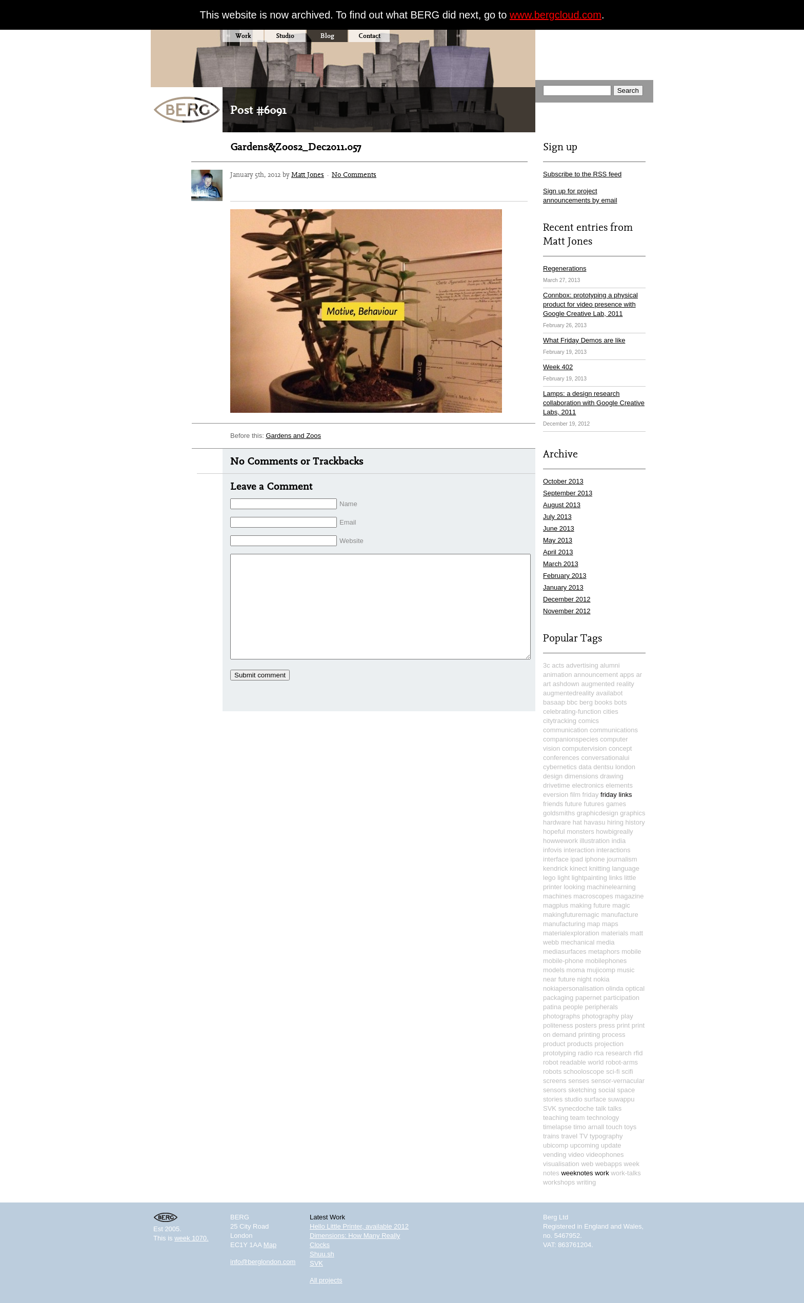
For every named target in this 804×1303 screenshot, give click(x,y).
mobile (631, 951)
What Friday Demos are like (584, 340)
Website (351, 541)
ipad (577, 859)
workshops (559, 1182)
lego (549, 877)
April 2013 (558, 552)
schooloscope (584, 1071)
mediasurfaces (565, 951)
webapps (608, 1164)
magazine (629, 896)
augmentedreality (568, 693)
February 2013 (565, 575)
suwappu (621, 1099)
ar (639, 674)
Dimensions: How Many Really (355, 1235)
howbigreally (614, 831)
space (626, 1090)
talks (615, 1108)
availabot (609, 693)
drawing (612, 776)
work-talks (626, 1173)
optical (635, 988)
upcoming (584, 1145)
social (606, 1090)
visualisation (561, 1164)
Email (347, 522)
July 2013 (557, 516)
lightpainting (589, 877)
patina (552, 1007)
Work (243, 35)
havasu (595, 822)
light (563, 877)
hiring (615, 822)
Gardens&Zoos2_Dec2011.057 (295, 146)
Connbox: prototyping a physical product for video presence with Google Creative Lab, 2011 (590, 304)
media (605, 942)
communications (614, 730)
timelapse (557, 1127)
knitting (599, 868)
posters (586, 1025)
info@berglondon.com (262, 1262)
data (584, 767)
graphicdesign (597, 813)
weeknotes (577, 1173)
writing (586, 1182)
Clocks (320, 1245)
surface (595, 1099)
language (625, 868)
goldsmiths (559, 813)
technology (603, 1117)
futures (594, 804)
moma (576, 970)
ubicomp (555, 1145)
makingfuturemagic (571, 914)
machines (557, 896)
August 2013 (561, 505)
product (554, 1044)
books (604, 702)
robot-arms (622, 1062)
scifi (627, 1071)
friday (590, 794)
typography (606, 1136)
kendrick (555, 868)
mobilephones (606, 961)
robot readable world (573, 1062)
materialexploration (571, 933)
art (547, 684)
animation (557, 674)
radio (585, 1053)
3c (546, 665)
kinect (578, 868)
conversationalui (605, 757)
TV (583, 1136)
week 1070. (191, 1238)
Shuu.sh (322, 1254)
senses (578, 1081)
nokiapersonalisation (573, 988)
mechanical (578, 942)
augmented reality (607, 684)
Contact (369, 35)
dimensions (581, 776)
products (580, 1044)
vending (555, 1154)
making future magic (600, 905)
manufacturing (564, 924)
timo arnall (588, 1127)
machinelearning (611, 887)
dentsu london (614, 767)
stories (552, 1099)
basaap (554, 702)
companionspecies (570, 739)
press (606, 1025)
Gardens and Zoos (293, 435)
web (587, 1164)
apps (627, 674)
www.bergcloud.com (555, 15)
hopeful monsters (568, 831)
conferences (561, 757)
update (611, 1145)
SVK (549, 1108)
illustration (595, 841)
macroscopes (593, 896)
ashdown (566, 684)
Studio (285, 35)
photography (600, 1016)
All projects (326, 1280)
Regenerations (565, 268)
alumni (609, 665)
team (577, 1117)
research (619, 1053)
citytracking (559, 721)
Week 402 (558, 367)
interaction (579, 850)
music (626, 970)
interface (556, 859)
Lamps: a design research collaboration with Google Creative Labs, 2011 (594, 403)
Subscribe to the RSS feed (582, 174)
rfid (637, 1053)
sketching (582, 1090)
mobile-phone (563, 961)
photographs (561, 1016)
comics (588, 721)
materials (614, 933)
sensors (555, 1090)
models (554, 970)
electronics (588, 785)
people (573, 1007)
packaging (558, 997)
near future (559, 979)
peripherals (601, 1007)
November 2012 (567, 611)
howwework (560, 841)
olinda (615, 988)
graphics (632, 813)
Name (348, 504)
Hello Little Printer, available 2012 (359, 1226)
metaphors (603, 951)
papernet (588, 997)
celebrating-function (572, 711)
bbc (572, 702)
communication (565, 730)
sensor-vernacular (618, 1081)
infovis (552, 850)
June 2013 (558, 528)
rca (599, 1053)
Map (270, 1245)
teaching (555, 1117)
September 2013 (567, 493)
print (623, 1025)
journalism (622, 859)
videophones (605, 1154)
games (616, 804)
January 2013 (563, 587)
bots (620, 702)
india (619, 841)
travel (569, 1136)
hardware (557, 822)
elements (619, 785)
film (575, 794)
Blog (327, 35)
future (573, 804)
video (576, 1154)
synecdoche (576, 1108)
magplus (555, 905)
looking (574, 887)
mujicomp (601, 970)
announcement (596, 674)
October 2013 (563, 481)
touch (614, 1127)
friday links (616, 794)
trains (551, 1136)
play (627, 1016)
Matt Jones (307, 174)
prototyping (559, 1053)
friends (553, 804)
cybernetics (560, 767)
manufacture (619, 914)
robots (552, 1071)
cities (610, 711)
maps (610, 924)
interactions (613, 850)
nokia (601, 979)
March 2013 (560, 564)
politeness (558, 1025)
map (593, 924)
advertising (582, 665)
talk (601, 1108)
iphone (595, 859)
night (584, 979)
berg (586, 702)
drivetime (556, 785)
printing (589, 1034)
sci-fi (613, 1071)
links (615, 877)
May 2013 (557, 540)
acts (558, 665)
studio (573, 1099)
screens (555, 1081)
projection (609, 1044)
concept (620, 748)
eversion (555, 794)
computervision (584, 748)
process (614, 1034)
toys (630, 1127)
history (635, 822)
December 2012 (567, 599)
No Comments (354, 174)
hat (577, 822)
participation (621, 997)
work (602, 1173)
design (552, 776)
